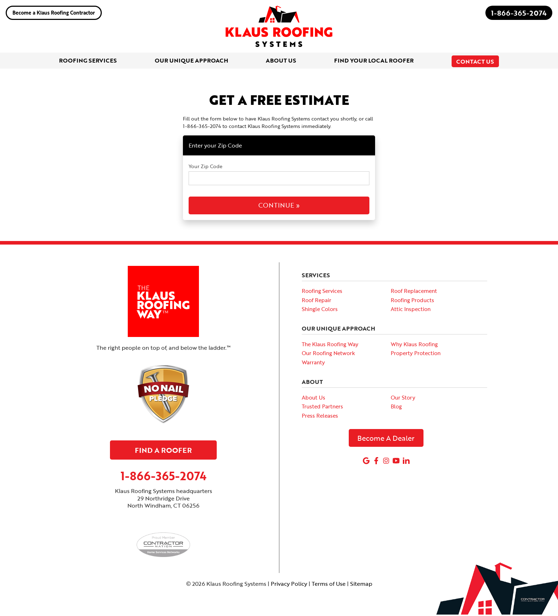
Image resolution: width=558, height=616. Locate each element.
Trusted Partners (322, 408)
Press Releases (320, 417)
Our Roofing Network (328, 355)
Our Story (403, 399)
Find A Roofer (163, 451)
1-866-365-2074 (519, 12)
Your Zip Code (205, 168)
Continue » (279, 206)
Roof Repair (316, 301)
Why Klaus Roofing (414, 345)
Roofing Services (322, 292)
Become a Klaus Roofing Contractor (53, 12)
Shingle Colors (320, 311)
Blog (396, 408)
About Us (313, 399)
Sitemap (361, 585)
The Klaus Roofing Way (330, 345)
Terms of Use (329, 585)
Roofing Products (412, 301)
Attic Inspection (411, 311)
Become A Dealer (386, 439)
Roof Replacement (414, 292)
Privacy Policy (289, 585)
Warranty (313, 364)
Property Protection (416, 355)
